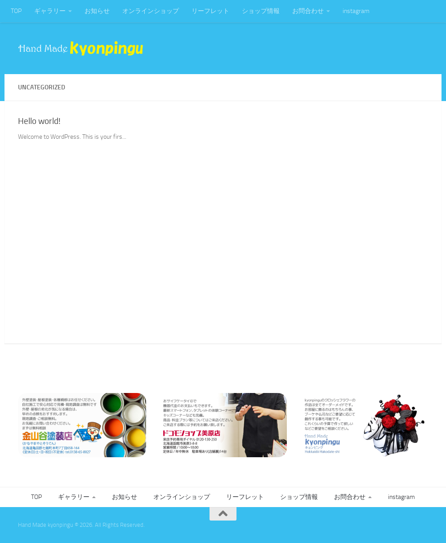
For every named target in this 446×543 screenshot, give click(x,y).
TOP (16, 11)
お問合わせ (308, 11)
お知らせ (97, 11)
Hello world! (39, 121)
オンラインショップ (150, 11)
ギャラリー (50, 11)
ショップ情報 (261, 11)
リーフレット (210, 11)
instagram (356, 11)
